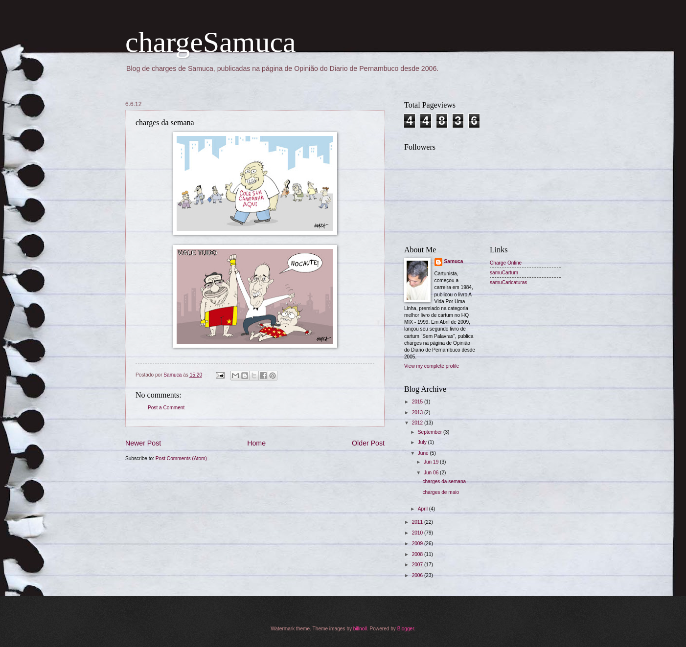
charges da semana (444, 481)
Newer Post (143, 443)
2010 (418, 532)
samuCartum (504, 272)
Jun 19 (432, 462)
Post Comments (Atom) (181, 458)
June (424, 453)
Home (256, 443)
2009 (418, 543)
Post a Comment (166, 407)
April (423, 509)
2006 (418, 575)
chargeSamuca (210, 42)
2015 (418, 401)
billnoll (360, 628)
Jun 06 (432, 472)
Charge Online (506, 263)
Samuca (453, 261)
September (430, 432)
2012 (418, 422)
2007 (418, 564)
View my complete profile (431, 366)
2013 (418, 412)
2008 (418, 554)
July (423, 442)
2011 (418, 522)
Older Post (368, 443)
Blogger (405, 628)
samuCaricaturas (508, 282)
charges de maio (440, 492)
